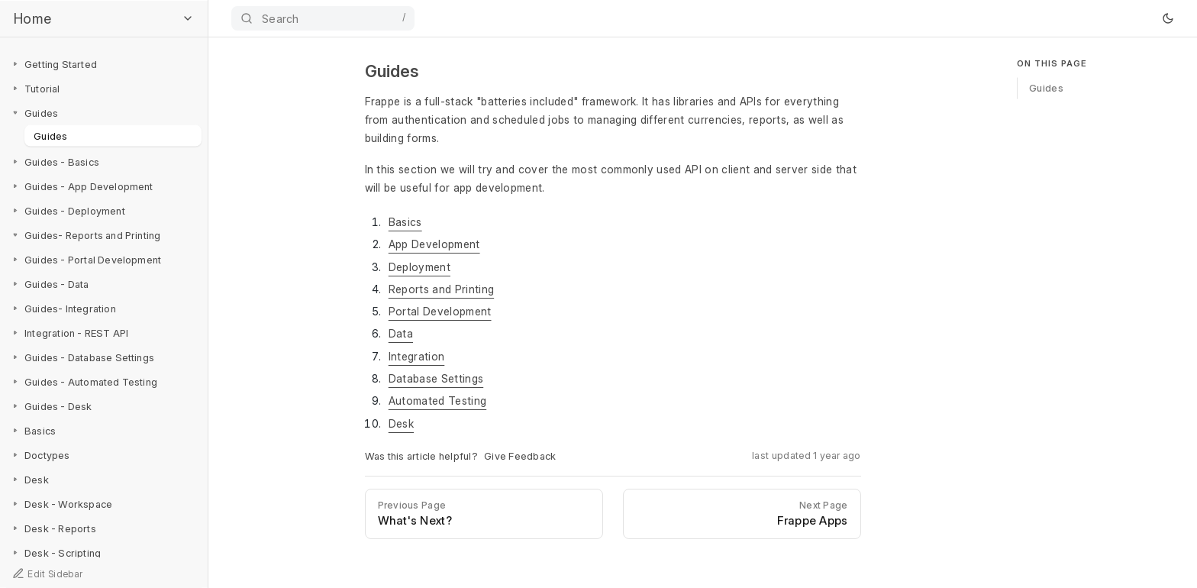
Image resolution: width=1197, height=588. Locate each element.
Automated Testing (437, 400)
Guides (51, 135)
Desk (401, 423)
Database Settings (436, 378)
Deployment (419, 266)
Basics (405, 221)
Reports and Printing (441, 289)
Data (401, 333)
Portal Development (440, 311)
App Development (434, 243)
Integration (417, 356)
